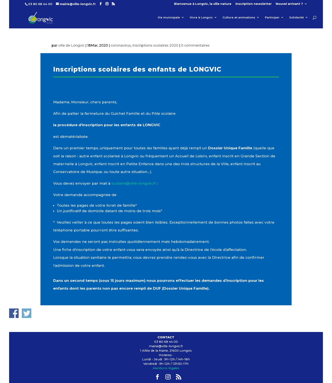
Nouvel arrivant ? (289, 4)
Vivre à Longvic (201, 17)
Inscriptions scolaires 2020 (155, 45)
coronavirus (121, 45)
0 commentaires (195, 45)
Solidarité (296, 17)
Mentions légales (166, 368)
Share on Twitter (26, 313)
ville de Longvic (71, 45)
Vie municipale (169, 17)
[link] (133, 183)
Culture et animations (239, 17)
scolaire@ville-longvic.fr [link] (133, 183)
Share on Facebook (14, 313)
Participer (272, 17)
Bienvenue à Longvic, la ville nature (202, 4)
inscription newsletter (253, 4)
